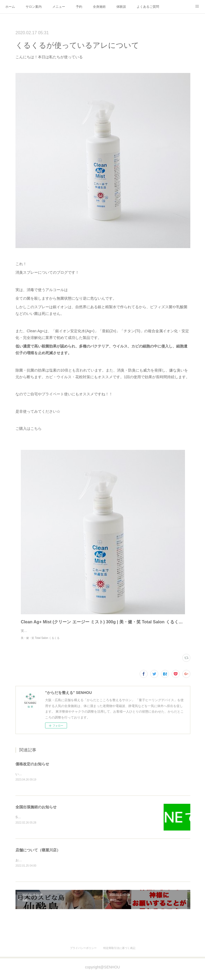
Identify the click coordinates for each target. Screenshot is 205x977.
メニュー (58, 7)
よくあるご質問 (148, 7)
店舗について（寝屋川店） (37, 856)
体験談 (121, 7)
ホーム (10, 7)
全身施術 (99, 7)
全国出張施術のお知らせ (36, 812)
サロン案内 (34, 7)
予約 (79, 7)
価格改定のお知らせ (32, 769)
